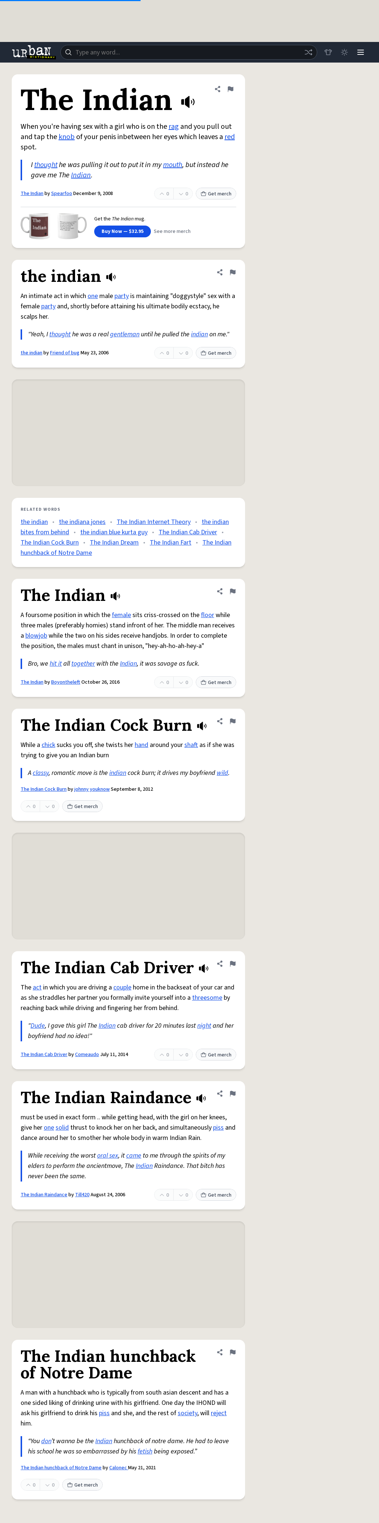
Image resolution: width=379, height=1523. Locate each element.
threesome (207, 997)
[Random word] (308, 52)
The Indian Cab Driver (188, 532)
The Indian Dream (114, 542)
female (121, 615)
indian (199, 334)
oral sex (107, 1155)
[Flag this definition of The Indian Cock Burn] (232, 721)
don (46, 1441)
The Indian (32, 193)
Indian (81, 175)
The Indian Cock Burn (50, 542)
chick (48, 745)
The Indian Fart (170, 542)
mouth (172, 165)
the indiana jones (82, 522)
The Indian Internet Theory (154, 522)
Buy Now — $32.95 (123, 231)
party (121, 296)
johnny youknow (92, 789)
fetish (145, 1451)
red (229, 137)
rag (174, 126)
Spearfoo (61, 193)
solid (62, 1127)
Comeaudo (87, 1054)
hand (141, 745)
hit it (56, 663)
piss (218, 1127)
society (187, 1413)
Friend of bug (64, 353)
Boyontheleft (65, 682)
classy (41, 773)
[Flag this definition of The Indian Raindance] (232, 1093)
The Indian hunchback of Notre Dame (61, 1467)
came (133, 1155)
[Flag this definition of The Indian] (230, 89)
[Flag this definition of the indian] (232, 272)
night (204, 1025)
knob (67, 137)
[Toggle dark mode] (344, 52)
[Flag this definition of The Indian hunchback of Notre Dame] (232, 1352)
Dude (38, 1025)
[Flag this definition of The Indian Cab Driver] (232, 964)
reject (219, 1413)
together (83, 663)
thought (45, 165)
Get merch (216, 194)
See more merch (172, 231)
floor (207, 615)
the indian (31, 353)
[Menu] (360, 52)
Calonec (118, 1467)
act (37, 987)
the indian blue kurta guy (114, 532)
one (93, 296)
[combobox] (188, 52)
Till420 (82, 1194)
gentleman (124, 334)
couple (122, 987)
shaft (191, 745)
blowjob (36, 635)
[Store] (328, 52)
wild (222, 773)
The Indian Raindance (44, 1194)
